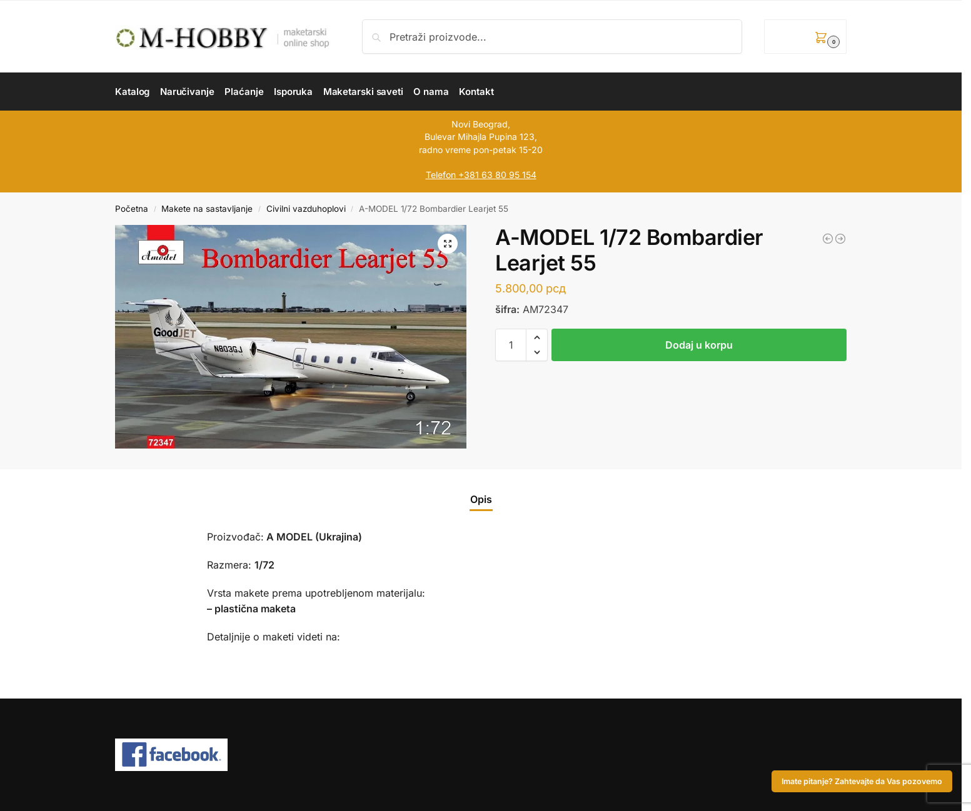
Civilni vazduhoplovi (306, 209)
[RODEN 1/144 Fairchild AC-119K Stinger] (840, 238)
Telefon (441, 174)
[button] (805, 36)
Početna (131, 209)
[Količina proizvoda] (510, 345)
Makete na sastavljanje (207, 209)
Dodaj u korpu (699, 345)
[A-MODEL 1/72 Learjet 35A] (828, 238)
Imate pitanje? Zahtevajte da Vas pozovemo (862, 781)
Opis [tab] (481, 499)
